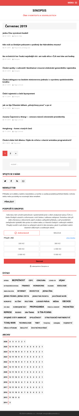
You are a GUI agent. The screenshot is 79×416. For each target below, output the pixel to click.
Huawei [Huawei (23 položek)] (51, 286)
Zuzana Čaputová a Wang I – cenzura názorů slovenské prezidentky (34, 117)
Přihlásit (9, 201)
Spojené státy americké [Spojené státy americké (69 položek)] (15, 317)
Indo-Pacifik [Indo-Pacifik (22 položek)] (9, 291)
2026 (5, 342)
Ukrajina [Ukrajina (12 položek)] (57, 323)
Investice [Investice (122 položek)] (34, 291)
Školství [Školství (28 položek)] (24, 328)
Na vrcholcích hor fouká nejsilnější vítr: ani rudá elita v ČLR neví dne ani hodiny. (39, 56)
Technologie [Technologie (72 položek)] (25, 323)
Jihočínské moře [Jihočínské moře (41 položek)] (59, 296)
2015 (5, 397)
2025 (5, 347)
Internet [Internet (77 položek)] (21, 291)
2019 (5, 377)
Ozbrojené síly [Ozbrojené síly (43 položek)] (19, 307)
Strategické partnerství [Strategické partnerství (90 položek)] (57, 317)
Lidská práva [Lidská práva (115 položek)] (42, 301)
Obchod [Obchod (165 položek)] (66, 301)
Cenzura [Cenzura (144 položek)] (41, 280)
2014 (5, 402)
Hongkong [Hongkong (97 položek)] (38, 285)
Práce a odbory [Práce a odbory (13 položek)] (53, 307)
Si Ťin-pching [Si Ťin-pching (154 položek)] (44, 312)
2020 (5, 372)
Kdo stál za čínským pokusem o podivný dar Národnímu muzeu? (32, 44)
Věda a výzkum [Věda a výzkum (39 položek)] (10, 328)
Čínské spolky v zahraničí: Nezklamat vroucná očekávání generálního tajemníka (39, 68)
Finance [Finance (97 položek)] (26, 285)
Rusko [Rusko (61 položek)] (18, 312)
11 (13, 347)
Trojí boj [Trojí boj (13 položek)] (46, 323)
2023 (5, 357)
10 (16, 347)
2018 (5, 382)
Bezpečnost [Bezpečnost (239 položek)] (18, 280)
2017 (5, 387)
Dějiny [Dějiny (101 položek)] (62, 280)
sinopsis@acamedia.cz (51, 413)
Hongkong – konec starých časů (17, 128)
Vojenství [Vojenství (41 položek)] (67, 323)
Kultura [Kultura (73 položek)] (29, 301)
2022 (5, 362)
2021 (5, 367)
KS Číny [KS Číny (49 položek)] (18, 301)
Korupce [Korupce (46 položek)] (7, 301)
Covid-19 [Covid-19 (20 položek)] (52, 280)
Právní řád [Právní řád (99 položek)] (68, 307)
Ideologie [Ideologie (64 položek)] (61, 286)
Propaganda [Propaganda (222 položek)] (37, 306)
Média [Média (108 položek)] (56, 301)
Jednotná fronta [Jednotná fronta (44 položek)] (40, 296)
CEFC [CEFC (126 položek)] (31, 280)
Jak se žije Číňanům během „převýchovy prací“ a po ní (27, 105)
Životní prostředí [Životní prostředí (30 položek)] (39, 328)
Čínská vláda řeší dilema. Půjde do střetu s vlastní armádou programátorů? (37, 140)
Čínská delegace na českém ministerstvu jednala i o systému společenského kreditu (38, 80)
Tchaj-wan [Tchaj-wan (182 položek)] (9, 322)
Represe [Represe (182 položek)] (8, 312)
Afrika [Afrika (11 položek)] (6, 280)
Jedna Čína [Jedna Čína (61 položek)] (47, 291)
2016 (5, 392)
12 (10, 347)
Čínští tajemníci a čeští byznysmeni (19, 93)
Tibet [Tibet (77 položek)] (37, 323)
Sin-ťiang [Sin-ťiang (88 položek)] (29, 312)
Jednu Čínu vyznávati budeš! (15, 33)
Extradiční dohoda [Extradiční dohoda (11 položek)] (11, 286)
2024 (5, 352)
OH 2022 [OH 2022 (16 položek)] (6, 307)
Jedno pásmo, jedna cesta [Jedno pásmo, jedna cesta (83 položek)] (16, 296)
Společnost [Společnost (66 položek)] (35, 317)
